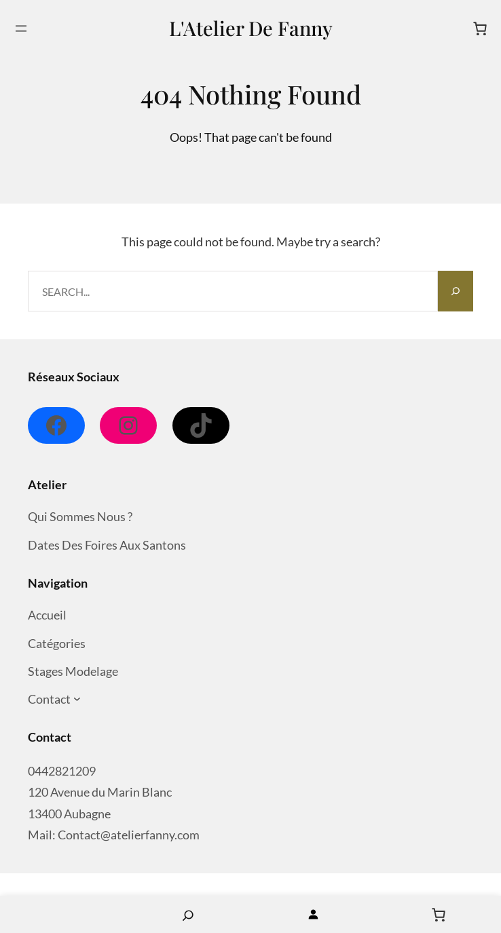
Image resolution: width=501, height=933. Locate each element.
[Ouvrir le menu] (21, 28)
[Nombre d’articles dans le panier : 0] (480, 28)
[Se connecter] (313, 914)
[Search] (455, 291)
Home (63, 914)
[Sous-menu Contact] (77, 699)
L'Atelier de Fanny (251, 28)
